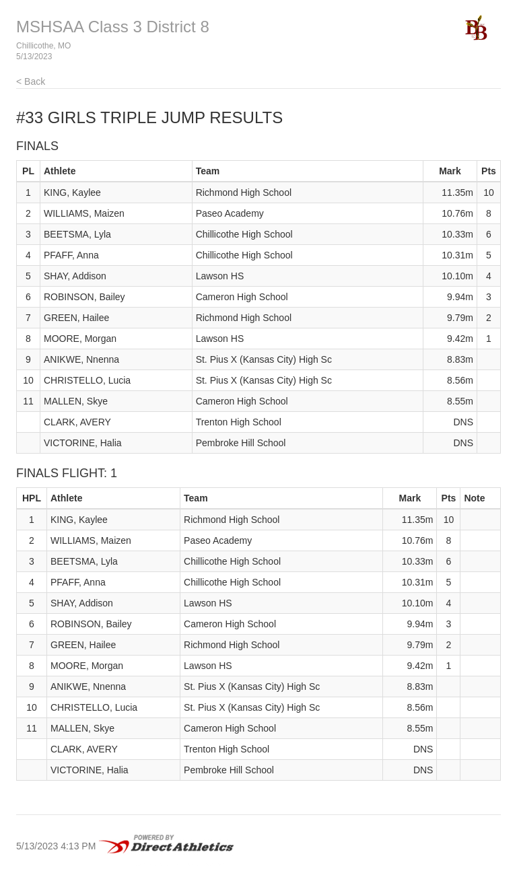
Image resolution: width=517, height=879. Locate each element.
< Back (30, 81)
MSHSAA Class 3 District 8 (112, 26)
